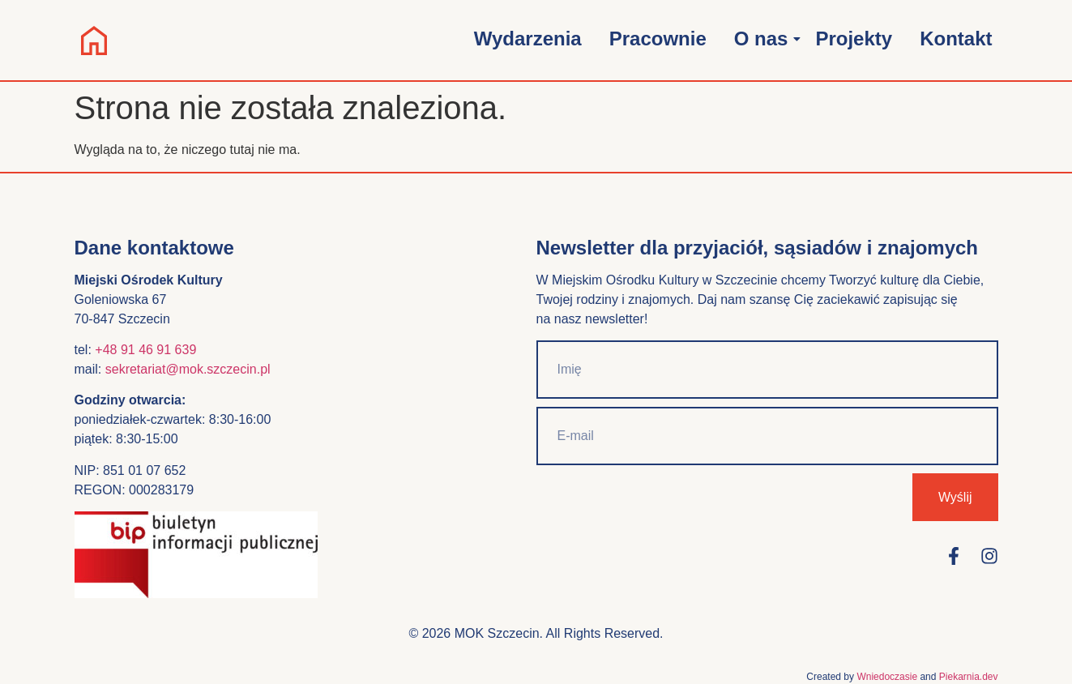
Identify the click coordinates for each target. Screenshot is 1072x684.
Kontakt (956, 38)
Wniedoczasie (886, 676)
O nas (764, 38)
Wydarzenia (528, 38)
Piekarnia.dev (968, 676)
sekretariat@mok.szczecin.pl (188, 369)
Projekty (853, 38)
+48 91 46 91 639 (145, 350)
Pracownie (658, 38)
